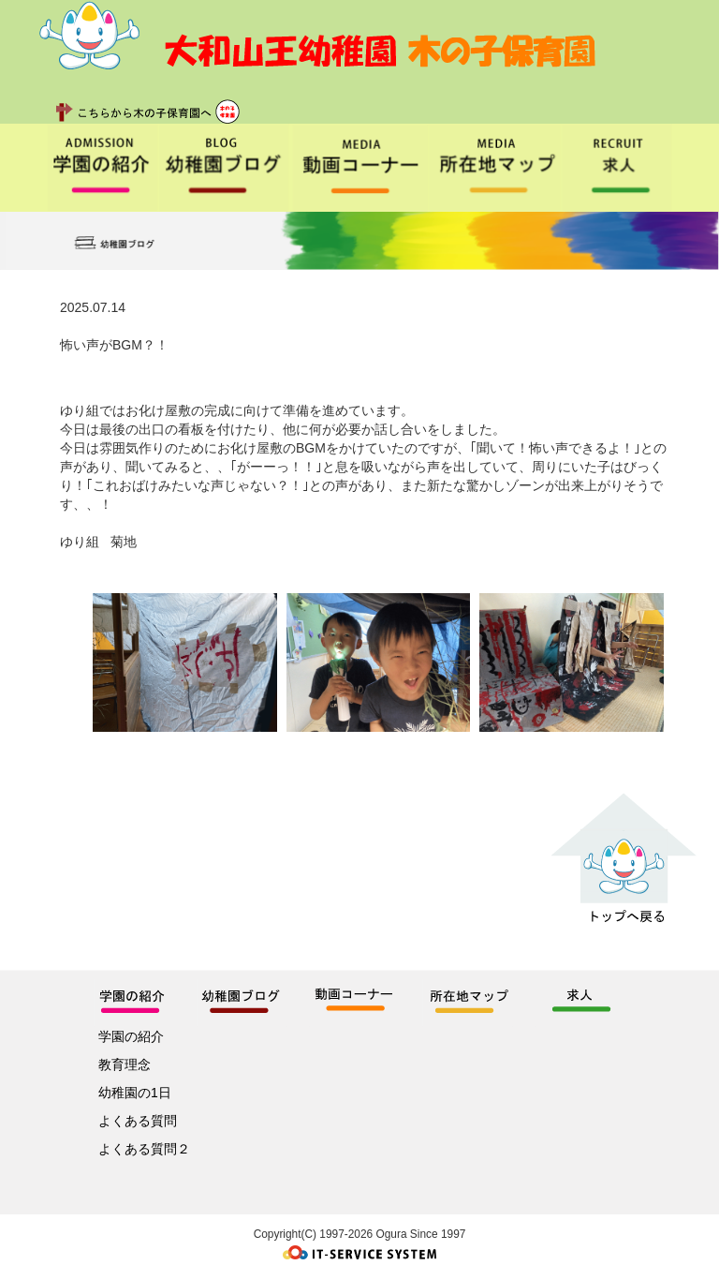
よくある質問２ (144, 1148)
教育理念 (124, 1064)
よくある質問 (137, 1120)
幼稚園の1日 (134, 1092)
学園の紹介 (131, 1036)
